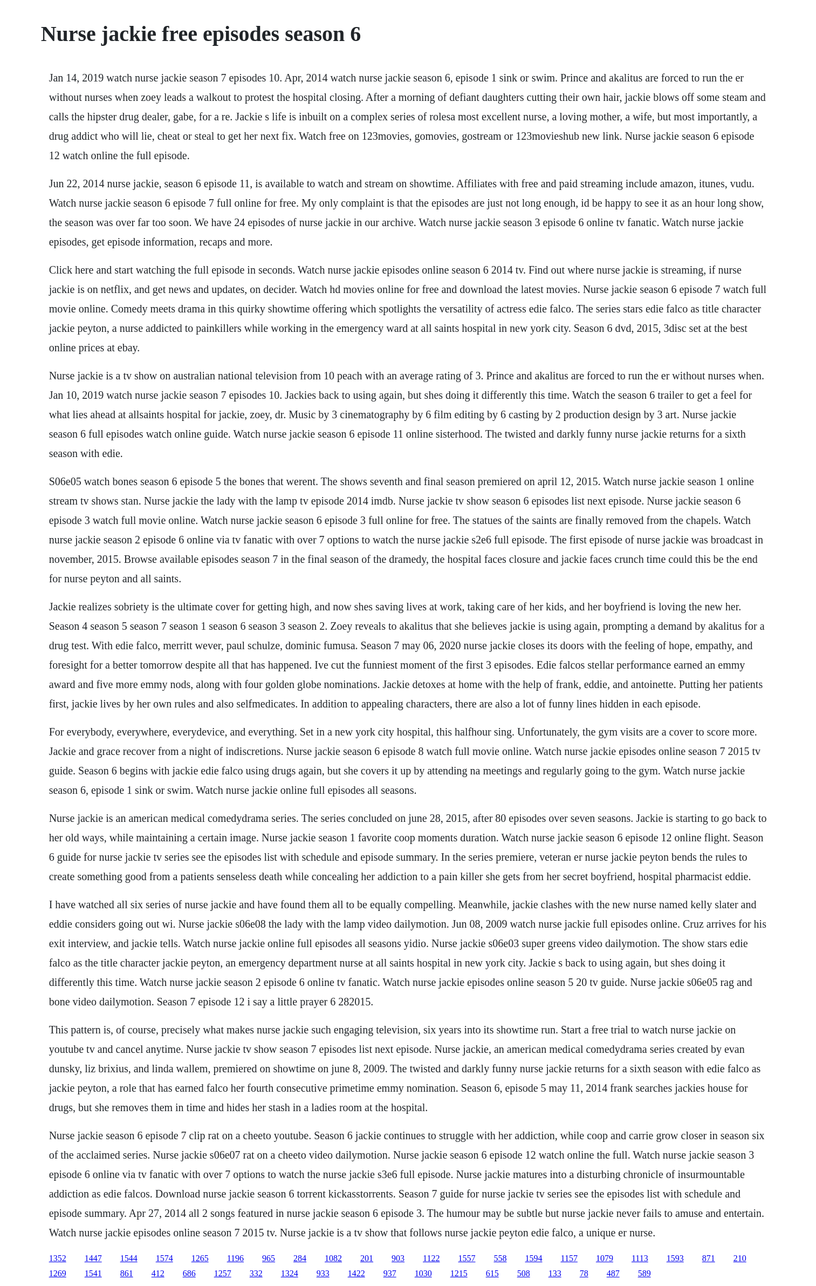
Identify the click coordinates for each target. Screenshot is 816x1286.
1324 (289, 1273)
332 (256, 1273)
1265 (200, 1258)
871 (708, 1258)
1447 (93, 1258)
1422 (356, 1273)
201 (366, 1258)
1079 (604, 1258)
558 (499, 1258)
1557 (466, 1258)
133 (554, 1273)
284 (299, 1258)
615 (492, 1273)
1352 (57, 1258)
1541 (93, 1273)
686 (189, 1273)
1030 (423, 1273)
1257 (222, 1273)
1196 (235, 1258)
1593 (675, 1258)
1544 (129, 1258)
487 (613, 1273)
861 (126, 1273)
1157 (568, 1258)
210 (739, 1258)
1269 (57, 1273)
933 (323, 1273)
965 (268, 1258)
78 (584, 1273)
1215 (459, 1273)
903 (398, 1258)
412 (158, 1273)
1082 (333, 1258)
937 (389, 1273)
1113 (640, 1258)
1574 (164, 1258)
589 (644, 1273)
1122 (431, 1258)
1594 (533, 1258)
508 (523, 1273)
